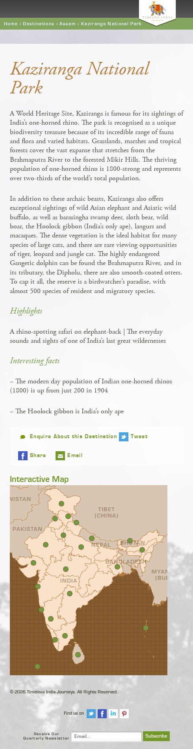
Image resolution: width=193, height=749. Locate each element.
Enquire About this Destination (73, 436)
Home (11, 23)
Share (38, 455)
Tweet (139, 436)
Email (75, 455)
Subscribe (156, 736)
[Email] (106, 737)
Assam (67, 23)
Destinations (38, 23)
